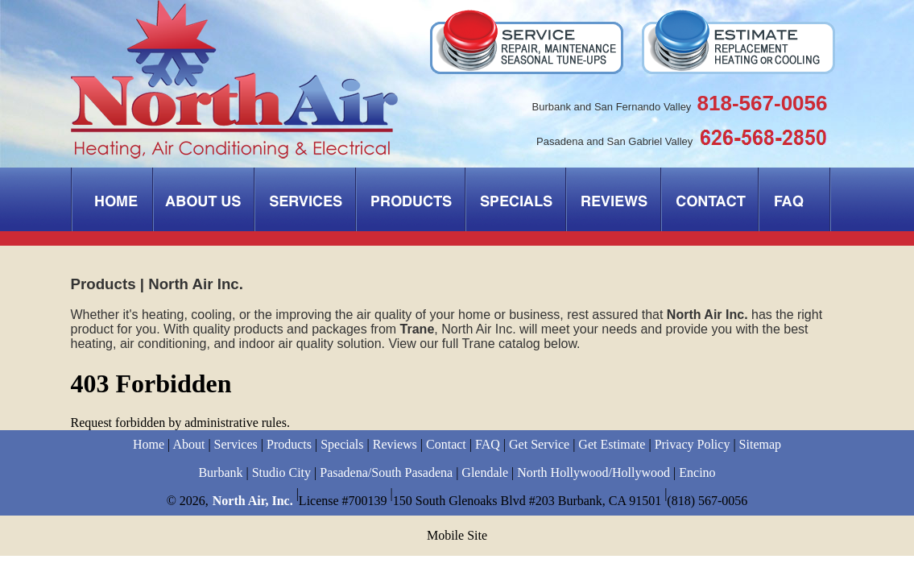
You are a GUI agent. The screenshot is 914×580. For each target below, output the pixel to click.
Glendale (484, 472)
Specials (342, 444)
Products (289, 444)
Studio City (281, 472)
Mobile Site (457, 535)
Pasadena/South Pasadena (386, 472)
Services (236, 444)
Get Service (539, 444)
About (188, 444)
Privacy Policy (692, 444)
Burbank (220, 472)
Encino (697, 472)
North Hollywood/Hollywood (593, 472)
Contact (446, 444)
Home (148, 444)
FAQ (487, 444)
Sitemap (760, 444)
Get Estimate (611, 444)
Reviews (395, 444)
